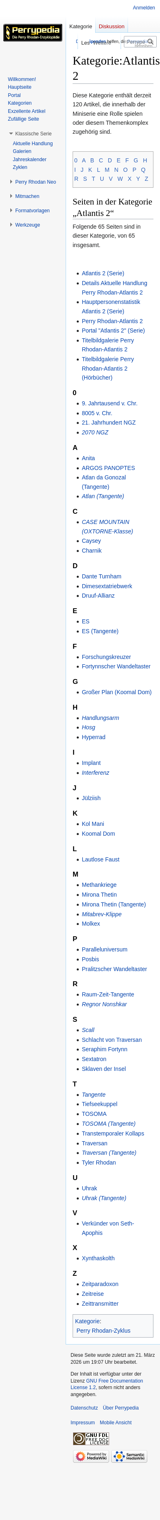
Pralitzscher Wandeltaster (114, 969)
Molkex (91, 923)
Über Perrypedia (121, 1408)
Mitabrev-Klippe (101, 914)
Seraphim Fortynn (104, 1049)
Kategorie (87, 1321)
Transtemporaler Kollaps (113, 1133)
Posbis (90, 959)
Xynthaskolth (98, 1258)
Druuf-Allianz (98, 595)
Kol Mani (93, 824)
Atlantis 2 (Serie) (103, 273)
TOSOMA (94, 1114)
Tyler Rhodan (99, 1162)
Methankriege (99, 884)
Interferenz (95, 772)
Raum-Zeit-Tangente (108, 994)
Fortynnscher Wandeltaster (116, 666)
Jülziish (91, 798)
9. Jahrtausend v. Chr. (109, 403)
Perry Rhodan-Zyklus (104, 1330)
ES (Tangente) (100, 631)
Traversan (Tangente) (109, 1152)
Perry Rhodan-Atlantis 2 (112, 321)
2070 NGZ (95, 432)
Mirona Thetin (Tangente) (114, 904)
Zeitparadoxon (100, 1284)
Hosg (88, 727)
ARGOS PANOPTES (108, 468)
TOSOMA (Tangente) (108, 1123)
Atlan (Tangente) (103, 496)
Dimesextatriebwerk (107, 586)
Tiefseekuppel (99, 1104)
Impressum (83, 1423)
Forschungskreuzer (106, 657)
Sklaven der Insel (104, 1069)
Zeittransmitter (100, 1303)
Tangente (93, 1094)
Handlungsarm (100, 718)
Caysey (91, 540)
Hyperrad (93, 737)
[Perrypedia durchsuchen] (140, 41)
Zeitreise (93, 1294)
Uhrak (89, 1188)
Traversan (94, 1143)
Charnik (91, 550)
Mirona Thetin (99, 894)
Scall (88, 1030)
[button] (33, 134)
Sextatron (94, 1059)
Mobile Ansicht (115, 1423)
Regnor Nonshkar (104, 1004)
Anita (88, 458)
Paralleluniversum (104, 949)
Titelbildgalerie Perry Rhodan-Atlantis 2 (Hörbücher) (108, 368)
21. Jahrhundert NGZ (109, 422)
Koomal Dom (98, 833)
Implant (91, 763)
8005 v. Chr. (97, 413)
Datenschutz (84, 1408)
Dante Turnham (101, 576)
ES (85, 621)
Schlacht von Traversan (112, 1040)
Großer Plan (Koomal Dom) (116, 692)
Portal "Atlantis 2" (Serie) (113, 330)
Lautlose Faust (100, 859)
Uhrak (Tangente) (104, 1198)
